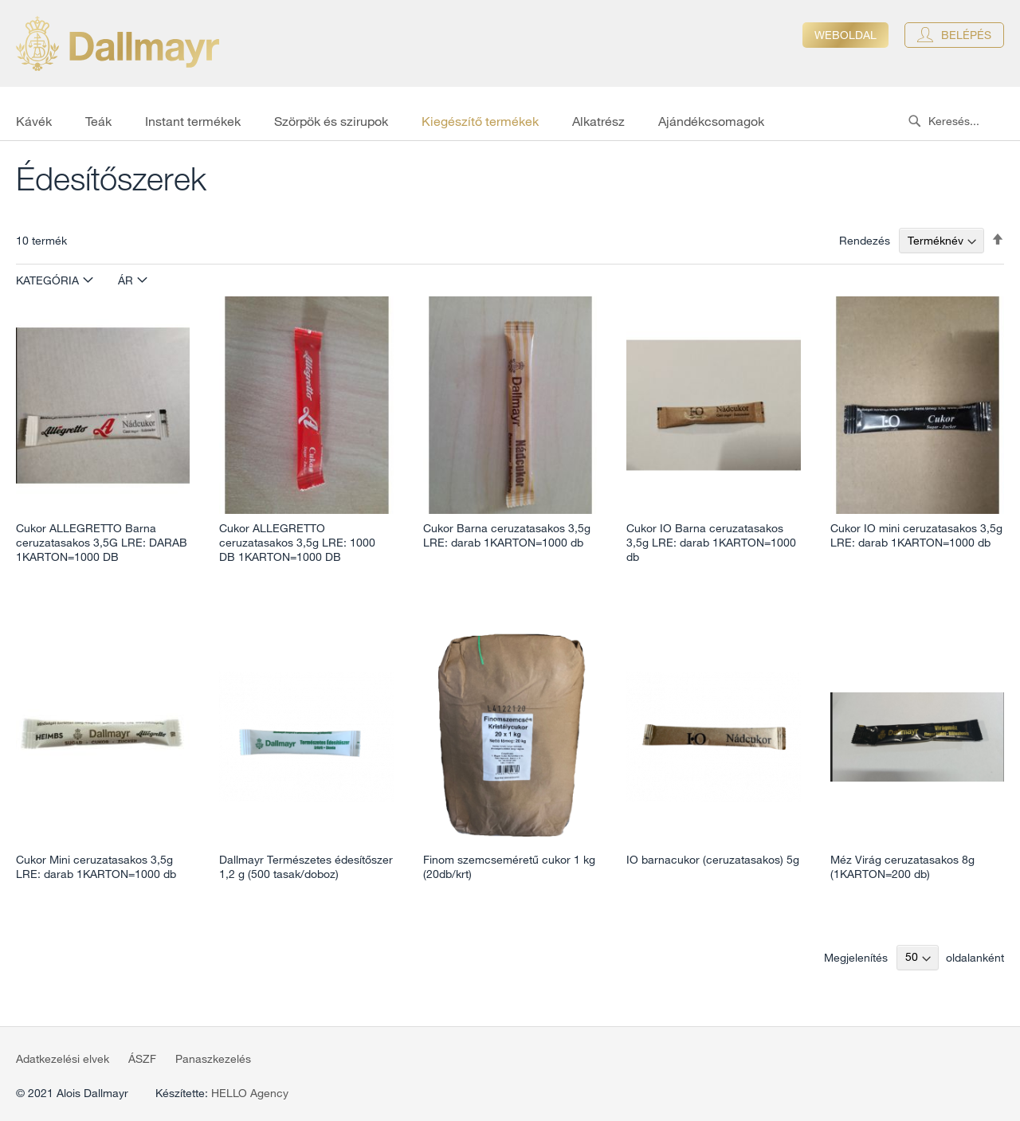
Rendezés (864, 240)
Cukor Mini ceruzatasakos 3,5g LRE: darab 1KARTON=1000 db (96, 867)
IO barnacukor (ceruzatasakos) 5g (712, 860)
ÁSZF (142, 1059)
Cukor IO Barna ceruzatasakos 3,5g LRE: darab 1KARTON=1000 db (711, 542)
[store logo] (117, 43)
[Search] (914, 121)
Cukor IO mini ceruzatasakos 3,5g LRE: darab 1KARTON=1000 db (916, 535)
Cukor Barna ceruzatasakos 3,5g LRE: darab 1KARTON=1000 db (506, 535)
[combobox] (960, 121)
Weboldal (845, 35)
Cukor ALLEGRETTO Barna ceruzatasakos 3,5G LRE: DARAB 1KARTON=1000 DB (101, 542)
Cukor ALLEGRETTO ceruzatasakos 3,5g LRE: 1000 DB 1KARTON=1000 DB (297, 542)
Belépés (966, 35)
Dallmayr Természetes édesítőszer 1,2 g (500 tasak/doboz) (306, 867)
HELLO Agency (249, 1093)
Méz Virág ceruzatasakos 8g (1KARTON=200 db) (902, 867)
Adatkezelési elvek (62, 1059)
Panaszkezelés (213, 1059)
